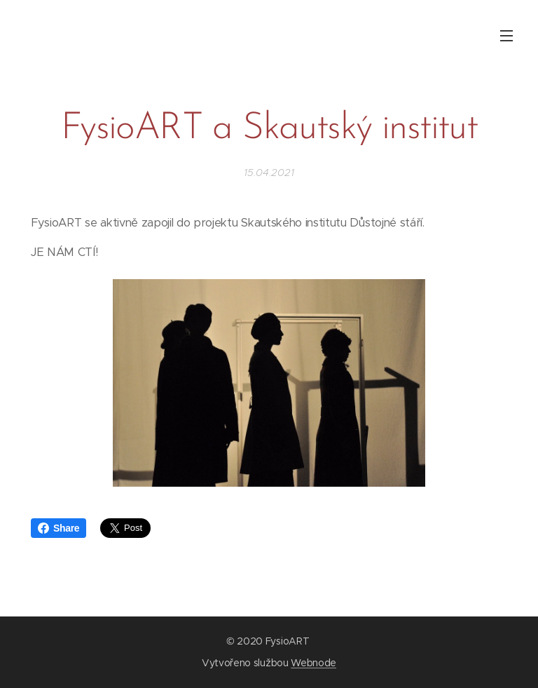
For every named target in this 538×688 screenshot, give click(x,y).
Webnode (313, 662)
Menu (506, 35)
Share (58, 528)
